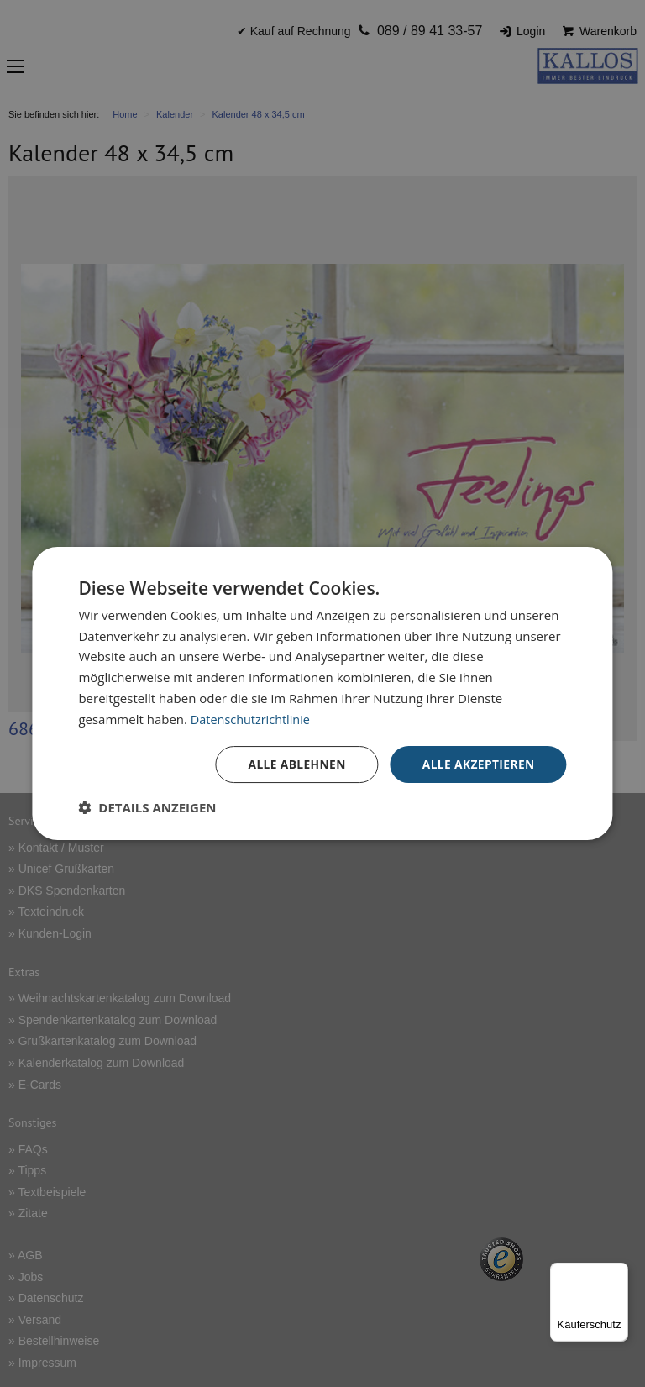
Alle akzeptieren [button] (477, 764)
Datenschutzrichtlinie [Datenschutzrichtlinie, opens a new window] (253, 718)
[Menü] (618, 1273)
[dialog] (322, 693)
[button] (147, 808)
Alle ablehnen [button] (293, 764)
